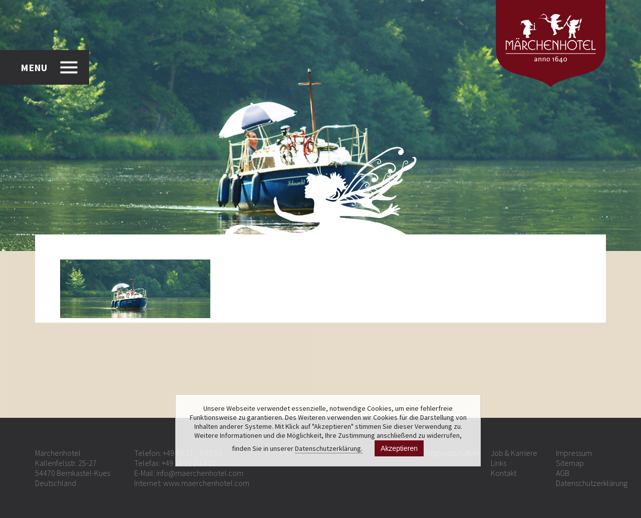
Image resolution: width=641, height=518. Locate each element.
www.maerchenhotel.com (206, 483)
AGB (562, 473)
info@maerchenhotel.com (199, 473)
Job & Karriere (514, 453)
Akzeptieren (399, 448)
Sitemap (570, 463)
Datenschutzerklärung (591, 483)
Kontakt (503, 473)
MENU (34, 67)
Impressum (574, 453)
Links (498, 463)
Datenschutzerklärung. (329, 448)
